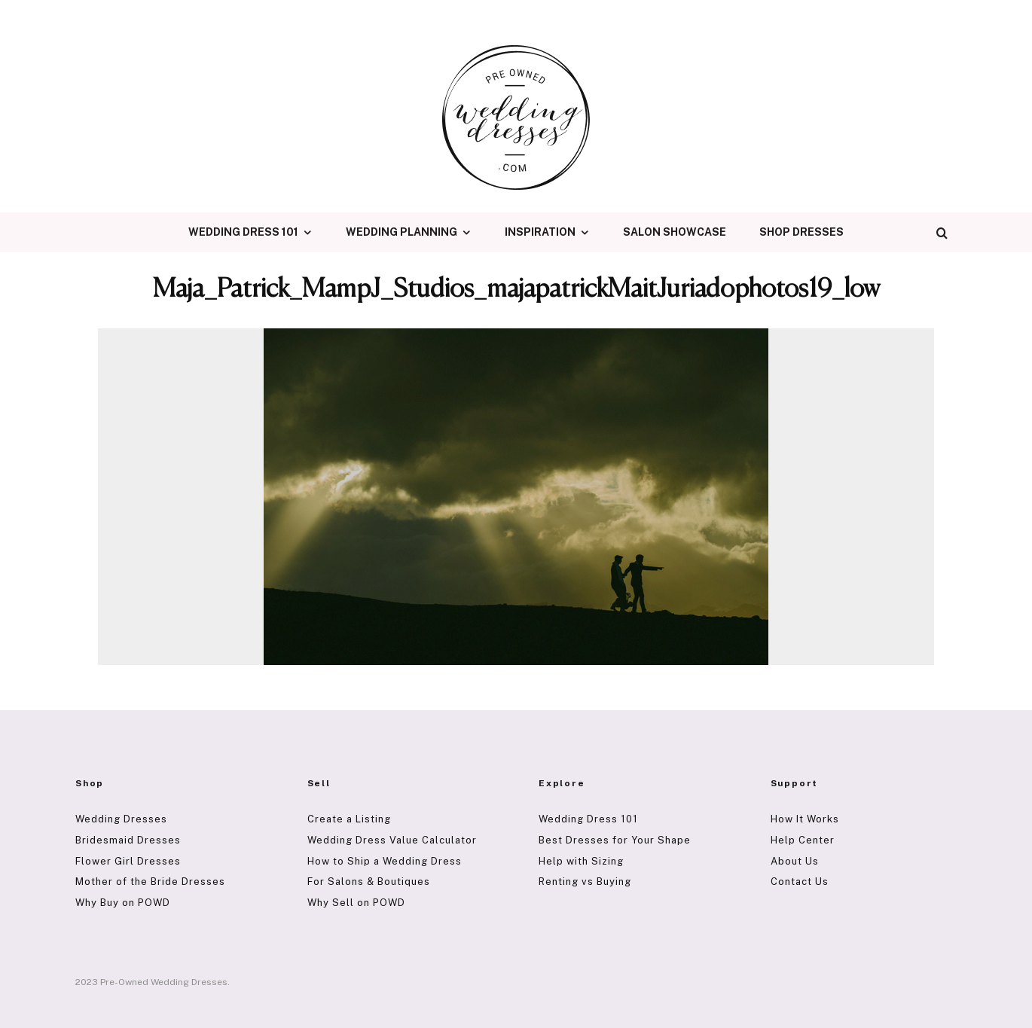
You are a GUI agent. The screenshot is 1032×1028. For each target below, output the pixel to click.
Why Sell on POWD (356, 902)
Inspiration (540, 232)
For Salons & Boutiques (368, 881)
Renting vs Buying (585, 881)
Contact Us (800, 881)
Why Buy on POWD (122, 902)
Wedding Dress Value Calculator (392, 840)
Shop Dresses (801, 232)
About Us (795, 861)
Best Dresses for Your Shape (615, 840)
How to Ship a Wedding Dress (384, 861)
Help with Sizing (581, 861)
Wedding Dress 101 (243, 232)
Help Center (803, 840)
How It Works (805, 819)
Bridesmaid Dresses (128, 840)
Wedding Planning (401, 232)
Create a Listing (349, 819)
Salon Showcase (674, 232)
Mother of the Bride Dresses (150, 881)
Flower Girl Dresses (128, 861)
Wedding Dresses (121, 819)
